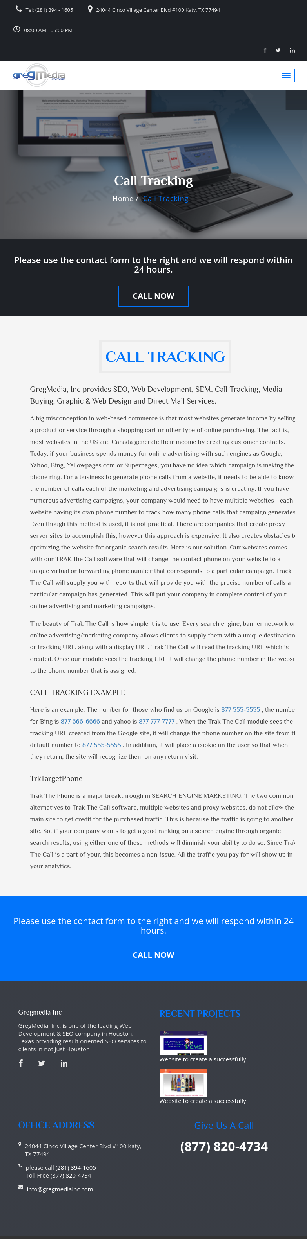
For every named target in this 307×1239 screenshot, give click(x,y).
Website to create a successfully (237, 1039)
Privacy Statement (41, 1224)
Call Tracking (166, 198)
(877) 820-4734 (70, 1160)
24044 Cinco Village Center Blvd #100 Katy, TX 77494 (154, 9)
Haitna (280, 1234)
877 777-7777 (157, 721)
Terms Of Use (85, 1224)
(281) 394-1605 (76, 1152)
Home (123, 198)
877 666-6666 (81, 721)
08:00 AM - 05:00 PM (43, 29)
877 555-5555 (241, 709)
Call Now (153, 296)
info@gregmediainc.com (60, 1173)
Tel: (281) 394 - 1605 (44, 9)
